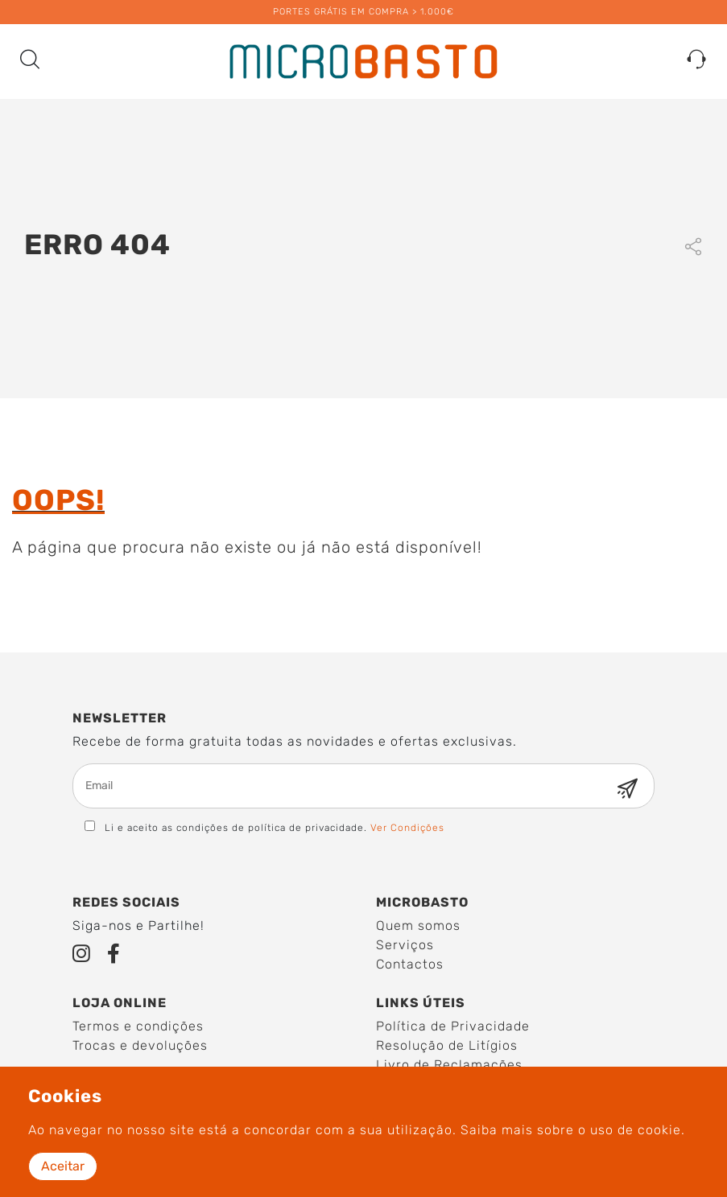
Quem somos (418, 925)
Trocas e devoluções (140, 1045)
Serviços (405, 944)
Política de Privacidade (453, 1026)
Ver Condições (407, 827)
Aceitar (63, 1166)
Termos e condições (138, 1026)
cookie (659, 1129)
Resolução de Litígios (447, 1045)
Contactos (410, 964)
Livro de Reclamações (449, 1064)
